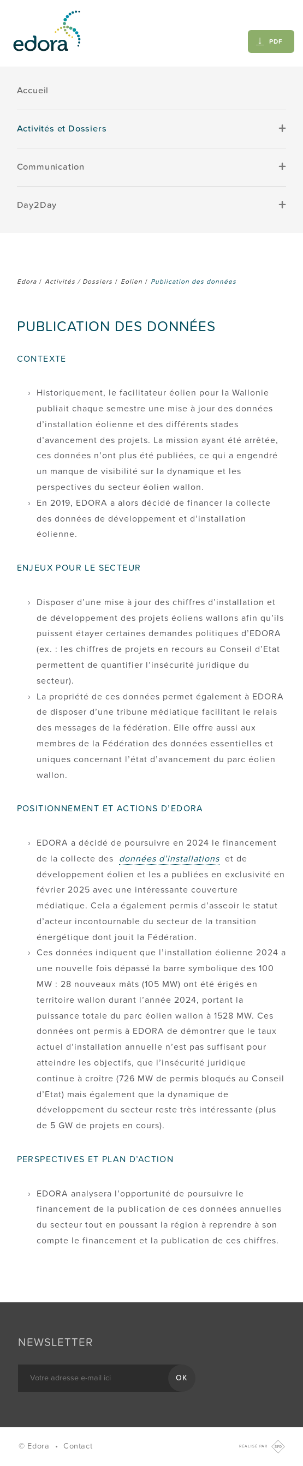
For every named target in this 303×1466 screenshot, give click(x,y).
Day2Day (37, 205)
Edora (27, 281)
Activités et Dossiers (62, 128)
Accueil (33, 90)
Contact (77, 1446)
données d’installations (169, 858)
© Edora (35, 1446)
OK (182, 1378)
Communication (51, 166)
